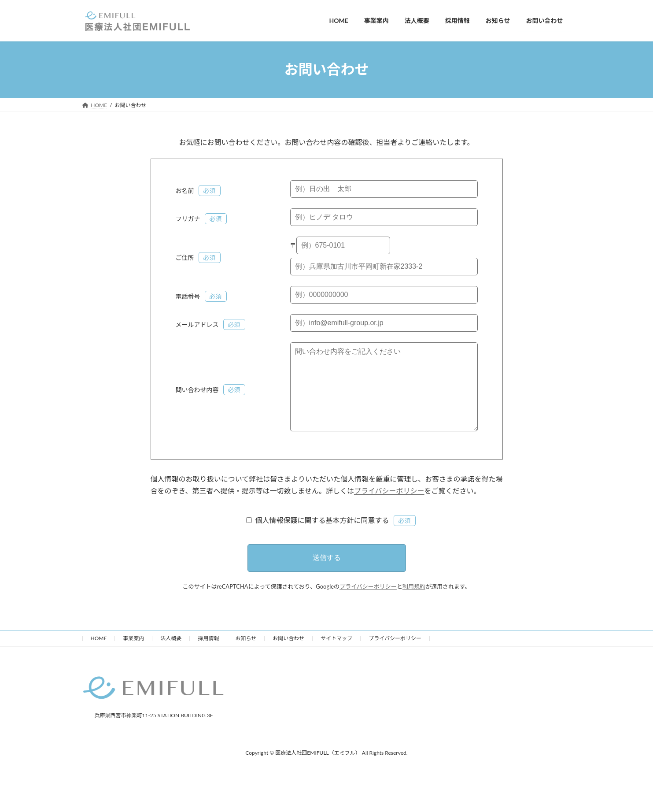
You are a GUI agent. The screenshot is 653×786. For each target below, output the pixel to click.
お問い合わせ (288, 656)
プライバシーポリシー (389, 508)
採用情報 (208, 656)
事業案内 (133, 656)
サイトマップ (336, 656)
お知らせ (245, 656)
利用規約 (413, 604)
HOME (99, 656)
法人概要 (170, 656)
